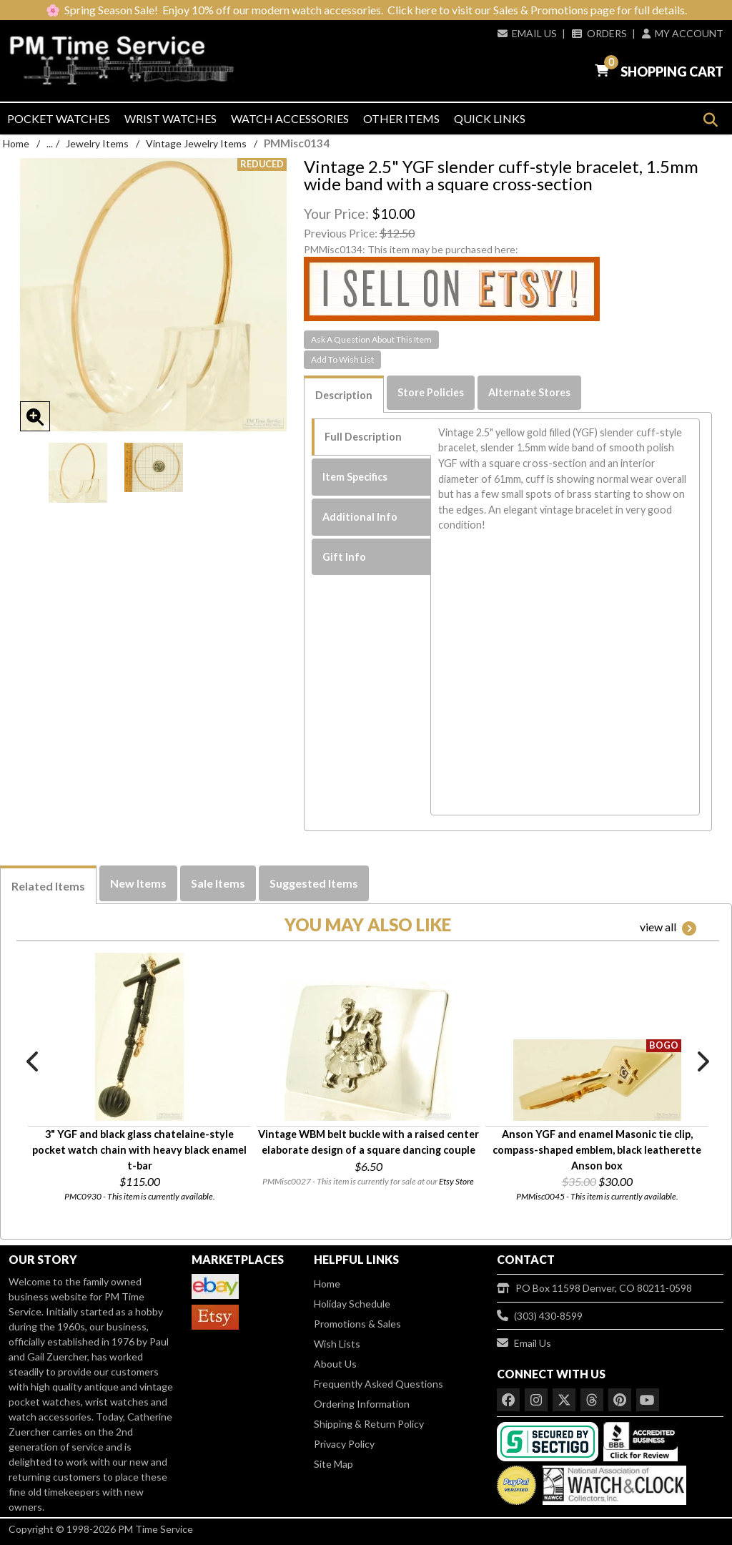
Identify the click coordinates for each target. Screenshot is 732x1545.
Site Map (333, 1464)
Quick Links (489, 118)
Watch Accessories (290, 118)
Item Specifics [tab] (354, 477)
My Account (682, 33)
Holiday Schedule (352, 1304)
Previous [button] (33, 1061)
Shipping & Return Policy (369, 1424)
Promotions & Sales (357, 1324)
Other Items (401, 118)
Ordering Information (362, 1404)
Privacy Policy (344, 1444)
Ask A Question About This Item (371, 339)
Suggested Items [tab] (313, 883)
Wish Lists (337, 1344)
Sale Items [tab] (218, 883)
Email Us (527, 33)
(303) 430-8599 (540, 1316)
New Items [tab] (138, 883)
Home (16, 143)
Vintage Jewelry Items (196, 143)
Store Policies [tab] (430, 392)
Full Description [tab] (363, 437)
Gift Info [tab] (344, 557)
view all (668, 928)
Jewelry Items (97, 143)
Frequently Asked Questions (378, 1384)
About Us (335, 1364)
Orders (599, 33)
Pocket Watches (58, 118)
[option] (78, 473)
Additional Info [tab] (359, 517)
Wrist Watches (170, 118)
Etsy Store (456, 1181)
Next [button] (702, 1061)
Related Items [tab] (48, 886)
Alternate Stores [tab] (529, 392)
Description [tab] (343, 395)
